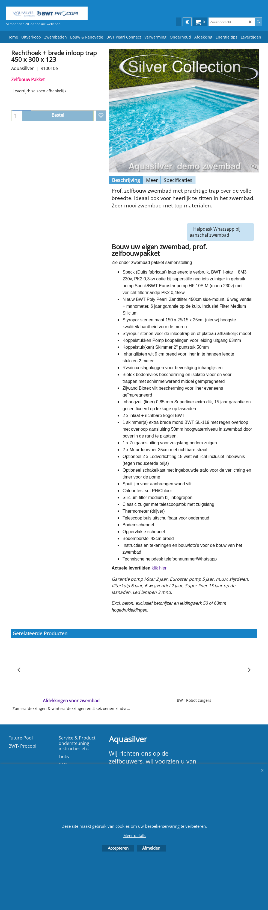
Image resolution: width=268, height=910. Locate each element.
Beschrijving (126, 180)
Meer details (134, 835)
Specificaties (178, 180)
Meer (152, 180)
